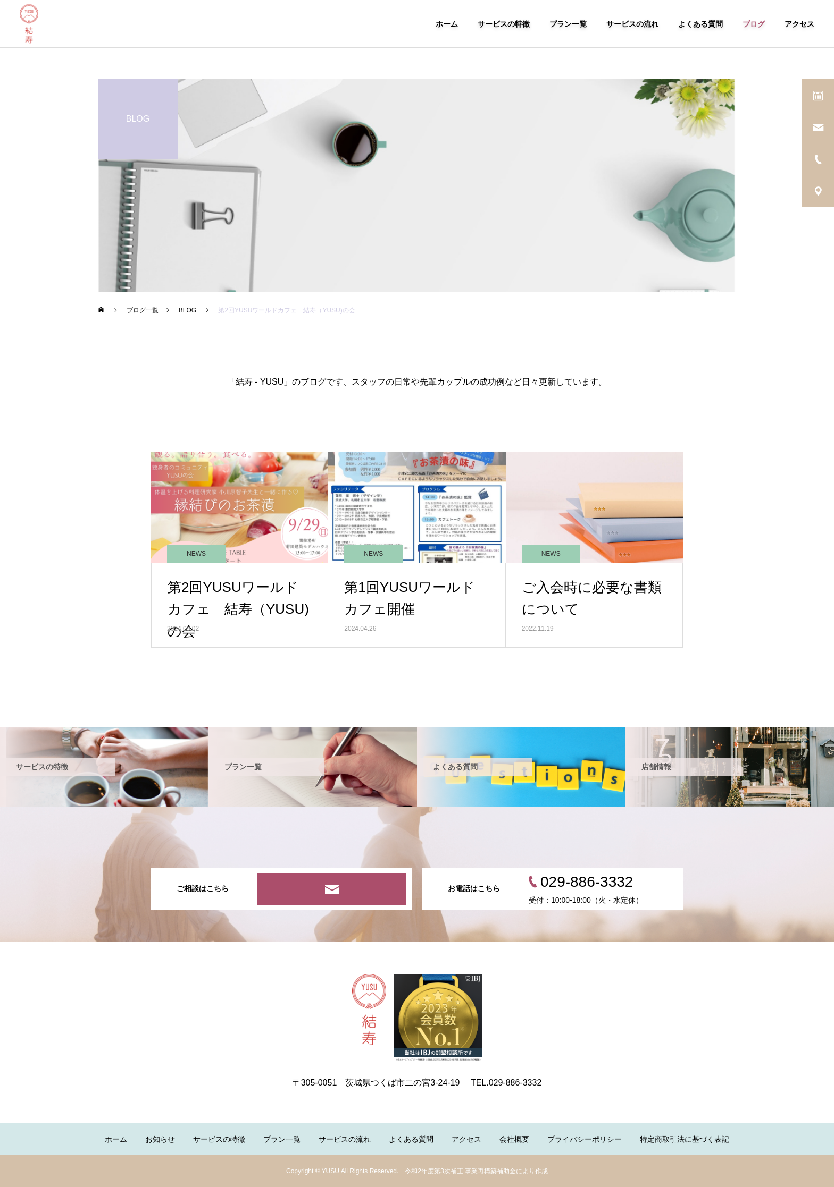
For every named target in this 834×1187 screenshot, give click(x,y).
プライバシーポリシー (584, 1139)
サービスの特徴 (504, 24)
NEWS (196, 553)
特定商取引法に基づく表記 (684, 1139)
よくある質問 (700, 24)
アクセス (799, 24)
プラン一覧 (568, 24)
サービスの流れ (632, 24)
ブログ (754, 24)
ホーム (447, 24)
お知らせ (160, 1139)
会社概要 (514, 1139)
